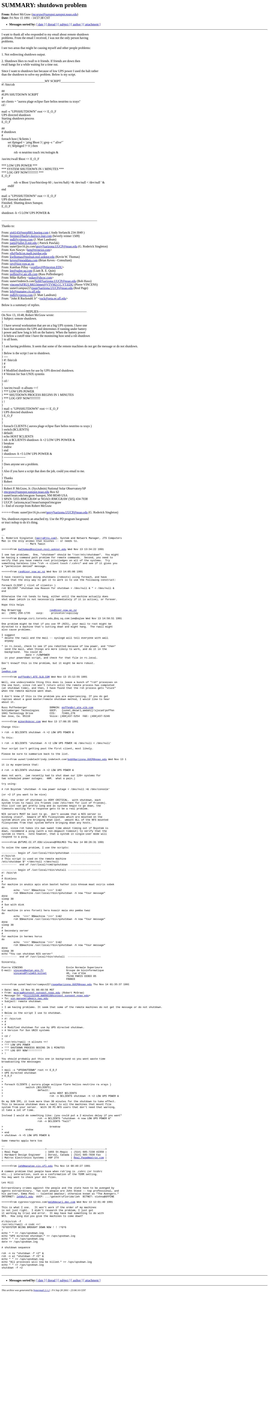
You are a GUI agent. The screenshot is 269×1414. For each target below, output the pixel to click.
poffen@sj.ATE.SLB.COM (34, 698)
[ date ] (40, 24)
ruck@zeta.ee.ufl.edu (53, 298)
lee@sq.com (9, 692)
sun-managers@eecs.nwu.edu (29, 1070)
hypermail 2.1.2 (42, 1409)
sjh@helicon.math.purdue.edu (28, 253)
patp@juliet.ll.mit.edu (23, 243)
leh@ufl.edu (25, 1302)
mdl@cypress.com (21, 239)
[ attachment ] (91, 24)
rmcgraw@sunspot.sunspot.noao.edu (26, 492)
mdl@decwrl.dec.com (61, 1308)
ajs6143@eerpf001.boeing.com (29, 232)
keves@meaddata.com (24, 260)
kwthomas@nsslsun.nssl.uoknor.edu (32, 256)
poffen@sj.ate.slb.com (24, 274)
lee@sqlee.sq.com (21, 270)
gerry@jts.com (45, 539)
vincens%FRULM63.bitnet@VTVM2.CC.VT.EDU (41, 284)
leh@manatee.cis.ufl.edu (25, 291)
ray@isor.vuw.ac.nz (22, 263)
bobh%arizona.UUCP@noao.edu (55, 281)
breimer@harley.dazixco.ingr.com (31, 236)
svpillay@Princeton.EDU (46, 267)
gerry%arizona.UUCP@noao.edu (56, 246)
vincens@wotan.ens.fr (28, 1037)
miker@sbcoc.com (40, 277)
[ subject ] (64, 24)
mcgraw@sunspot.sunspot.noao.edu (36, 1063)
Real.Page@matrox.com (89, 1257)
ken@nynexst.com (38, 250)
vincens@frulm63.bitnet (30, 1040)
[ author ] (77, 24)
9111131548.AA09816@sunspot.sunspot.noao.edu (56, 1066)
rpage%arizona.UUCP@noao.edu (52, 288)
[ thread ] (51, 24)
